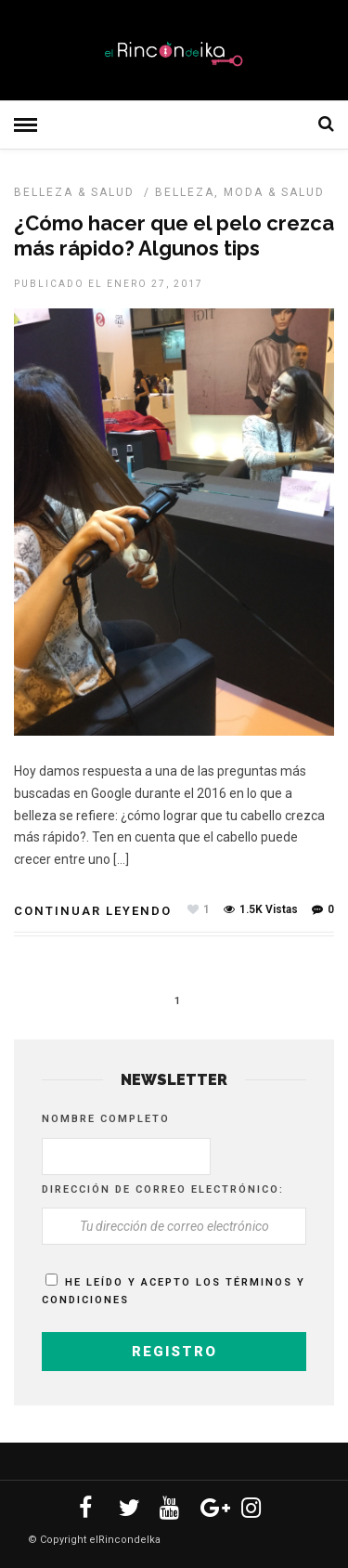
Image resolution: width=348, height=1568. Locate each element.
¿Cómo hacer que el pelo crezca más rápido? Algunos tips (174, 235)
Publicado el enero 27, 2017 (108, 284)
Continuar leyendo (93, 911)
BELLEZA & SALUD (74, 192)
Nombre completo (106, 1119)
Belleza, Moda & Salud (240, 192)
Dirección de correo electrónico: (163, 1189)
